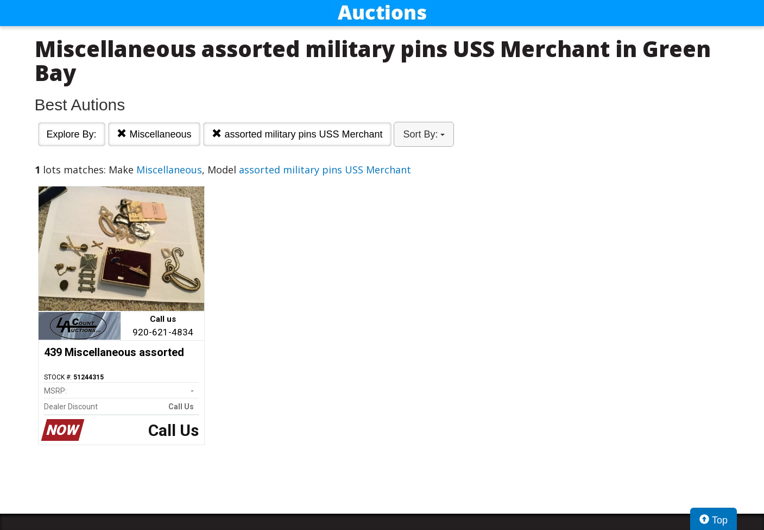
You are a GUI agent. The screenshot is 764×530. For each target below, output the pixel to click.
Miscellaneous (154, 134)
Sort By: (424, 134)
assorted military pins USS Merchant (297, 134)
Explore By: (72, 134)
